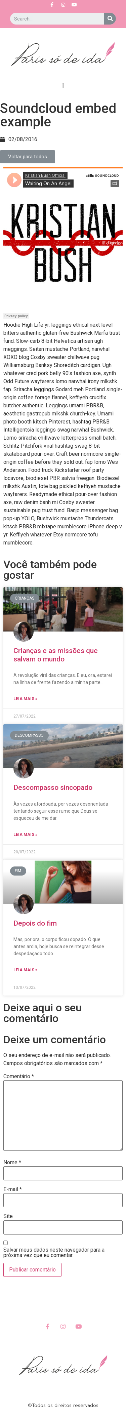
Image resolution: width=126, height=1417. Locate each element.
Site (8, 1216)
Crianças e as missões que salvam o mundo (55, 655)
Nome (12, 1162)
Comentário (18, 1076)
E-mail (12, 1189)
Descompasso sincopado (52, 787)
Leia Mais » (25, 698)
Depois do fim (35, 923)
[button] (63, 85)
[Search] (110, 19)
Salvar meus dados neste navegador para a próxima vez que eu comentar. (53, 1252)
